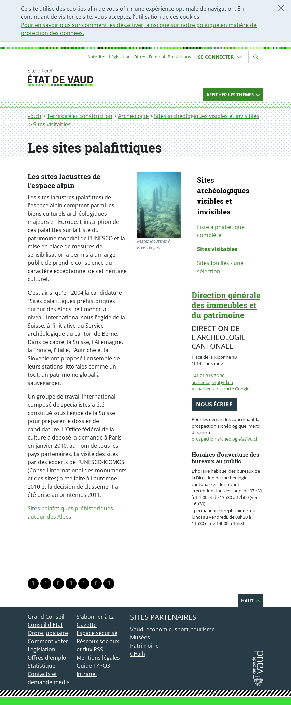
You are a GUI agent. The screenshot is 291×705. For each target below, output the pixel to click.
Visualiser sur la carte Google (220, 389)
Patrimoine (144, 645)
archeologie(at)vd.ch (212, 382)
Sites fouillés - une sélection (220, 267)
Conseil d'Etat (45, 625)
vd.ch (34, 116)
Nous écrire (214, 404)
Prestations (179, 57)
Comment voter (48, 641)
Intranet (87, 674)
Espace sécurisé (97, 633)
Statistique (41, 666)
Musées (140, 637)
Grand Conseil (46, 616)
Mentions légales (98, 657)
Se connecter (220, 57)
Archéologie (133, 116)
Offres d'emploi (149, 57)
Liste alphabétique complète (221, 231)
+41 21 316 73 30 (208, 376)
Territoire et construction (79, 116)
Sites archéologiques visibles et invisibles (206, 116)
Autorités (96, 57)
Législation (120, 57)
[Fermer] (281, 8)
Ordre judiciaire (48, 633)
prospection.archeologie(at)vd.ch (225, 439)
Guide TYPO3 (93, 666)
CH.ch (137, 654)
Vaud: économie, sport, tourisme (172, 629)
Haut (250, 601)
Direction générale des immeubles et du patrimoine (226, 305)
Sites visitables (52, 124)
